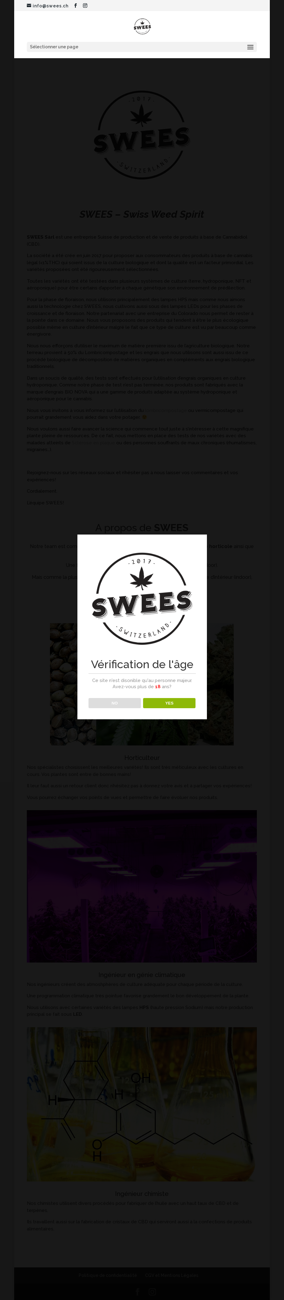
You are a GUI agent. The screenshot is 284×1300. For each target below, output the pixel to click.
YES (169, 703)
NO (115, 703)
